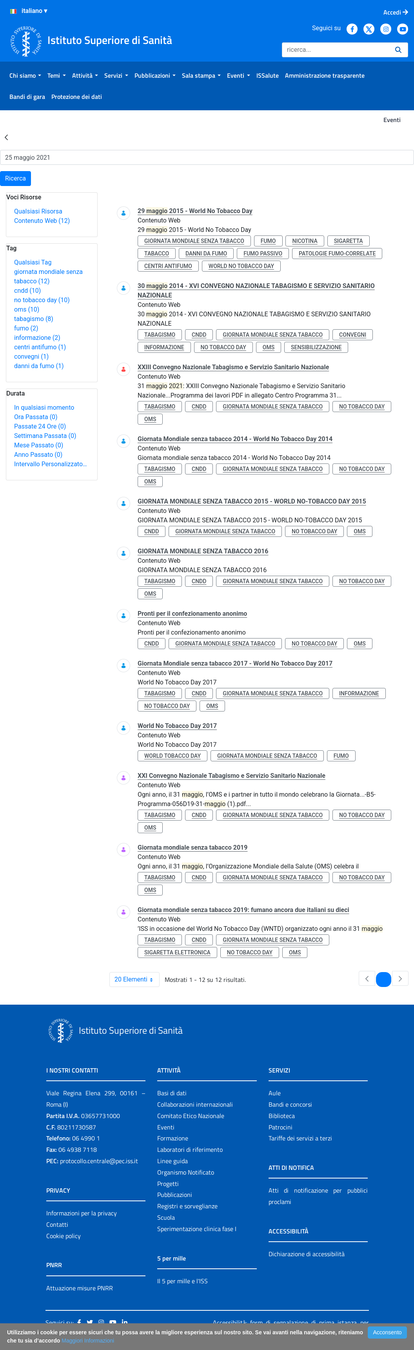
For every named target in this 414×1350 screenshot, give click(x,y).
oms (26, 309)
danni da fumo (39, 366)
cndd (27, 290)
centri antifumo (40, 347)
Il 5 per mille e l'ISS (182, 1281)
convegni (31, 356)
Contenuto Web (42, 220)
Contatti (57, 1224)
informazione (37, 337)
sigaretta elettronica (177, 952)
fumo (26, 328)
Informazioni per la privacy (81, 1213)
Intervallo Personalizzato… (50, 464)
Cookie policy (63, 1236)
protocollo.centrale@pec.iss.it (99, 1161)
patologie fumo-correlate (337, 253)
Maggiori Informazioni (88, 1340)
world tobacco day (172, 756)
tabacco (156, 253)
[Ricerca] (335, 49)
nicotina (304, 241)
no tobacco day (42, 300)
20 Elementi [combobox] (136, 979)
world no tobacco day (241, 266)
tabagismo (33, 319)
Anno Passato (38, 454)
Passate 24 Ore (40, 426)
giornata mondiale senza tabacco (194, 241)
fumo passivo (262, 253)
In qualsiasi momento (44, 407)
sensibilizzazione (316, 347)
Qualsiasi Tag (32, 262)
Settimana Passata (45, 436)
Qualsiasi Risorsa (38, 211)
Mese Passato (38, 445)
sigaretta (348, 241)
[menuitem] (25, 75)
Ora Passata (36, 417)
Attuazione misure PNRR (79, 1288)
